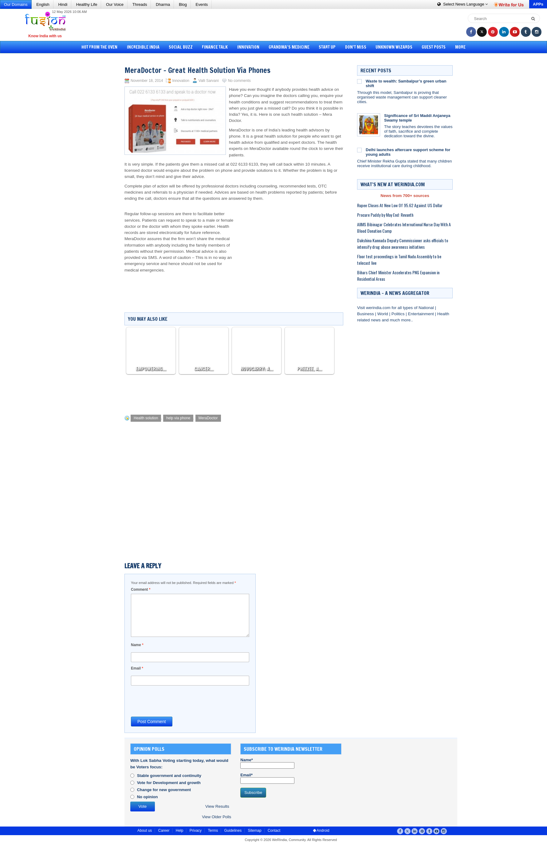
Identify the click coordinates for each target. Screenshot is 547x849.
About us (144, 830)
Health (443, 314)
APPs (538, 4)
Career (164, 830)
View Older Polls (216, 817)
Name (137, 645)
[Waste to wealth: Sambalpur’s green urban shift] (359, 81)
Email (137, 668)
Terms (213, 830)
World (383, 314)
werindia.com (379, 307)
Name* (267, 763)
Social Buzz (181, 47)
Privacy (196, 830)
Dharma (163, 4)
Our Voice (115, 4)
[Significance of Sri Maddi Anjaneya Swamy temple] (368, 124)
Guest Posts (434, 47)
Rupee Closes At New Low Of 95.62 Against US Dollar (400, 205)
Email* (267, 778)
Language (462, 4)
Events (202, 4)
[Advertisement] (276, 24)
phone (235, 136)
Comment (140, 589)
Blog (183, 4)
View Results (217, 806)
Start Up (327, 47)
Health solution (146, 418)
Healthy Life (86, 4)
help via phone (178, 418)
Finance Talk (215, 47)
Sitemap (255, 830)
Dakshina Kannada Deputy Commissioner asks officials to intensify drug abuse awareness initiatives (402, 243)
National (427, 307)
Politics (399, 314)
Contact (274, 830)
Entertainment (421, 314)
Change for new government (164, 789)
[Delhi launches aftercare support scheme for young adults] (359, 149)
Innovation (248, 47)
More (460, 47)
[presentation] (177, 701)
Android (321, 830)
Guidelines (233, 830)
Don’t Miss (355, 47)
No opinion (147, 797)
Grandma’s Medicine (289, 47)
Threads (139, 4)
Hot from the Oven (99, 47)
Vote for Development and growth (169, 782)
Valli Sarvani (209, 80)
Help (179, 830)
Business (366, 314)
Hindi (62, 4)
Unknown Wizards (394, 47)
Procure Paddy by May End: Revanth (385, 214)
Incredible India (143, 47)
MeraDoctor (208, 418)
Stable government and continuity (169, 775)
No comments (239, 80)
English (42, 4)
